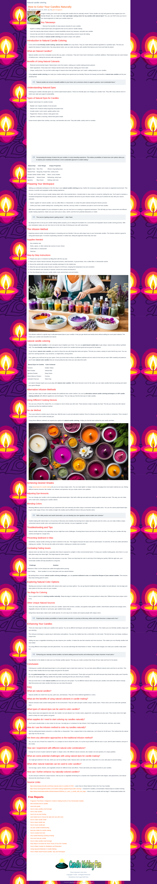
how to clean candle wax (37, 822)
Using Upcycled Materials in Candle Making (43, 849)
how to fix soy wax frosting (38, 814)
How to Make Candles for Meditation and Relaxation (46, 846)
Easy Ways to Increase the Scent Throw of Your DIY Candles (48, 843)
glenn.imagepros (57, 10)
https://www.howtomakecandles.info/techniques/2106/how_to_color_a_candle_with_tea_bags (58, 791)
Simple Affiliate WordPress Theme (85, 882)
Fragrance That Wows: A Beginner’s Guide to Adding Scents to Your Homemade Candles (57, 801)
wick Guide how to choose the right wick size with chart (46, 817)
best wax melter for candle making (40, 830)
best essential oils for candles (39, 803)
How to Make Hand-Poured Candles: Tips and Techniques (47, 851)
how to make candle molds (38, 819)
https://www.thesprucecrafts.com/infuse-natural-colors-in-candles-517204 (52, 786)
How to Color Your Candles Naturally (50, 6)
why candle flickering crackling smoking (42, 835)
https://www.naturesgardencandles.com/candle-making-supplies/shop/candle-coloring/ (55, 788)
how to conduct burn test (37, 833)
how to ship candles (36, 811)
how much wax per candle (38, 838)
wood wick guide (35, 806)
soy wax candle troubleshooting (39, 827)
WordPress (72, 882)
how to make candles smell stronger (41, 809)
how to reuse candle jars (37, 825)
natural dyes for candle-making (42, 487)
